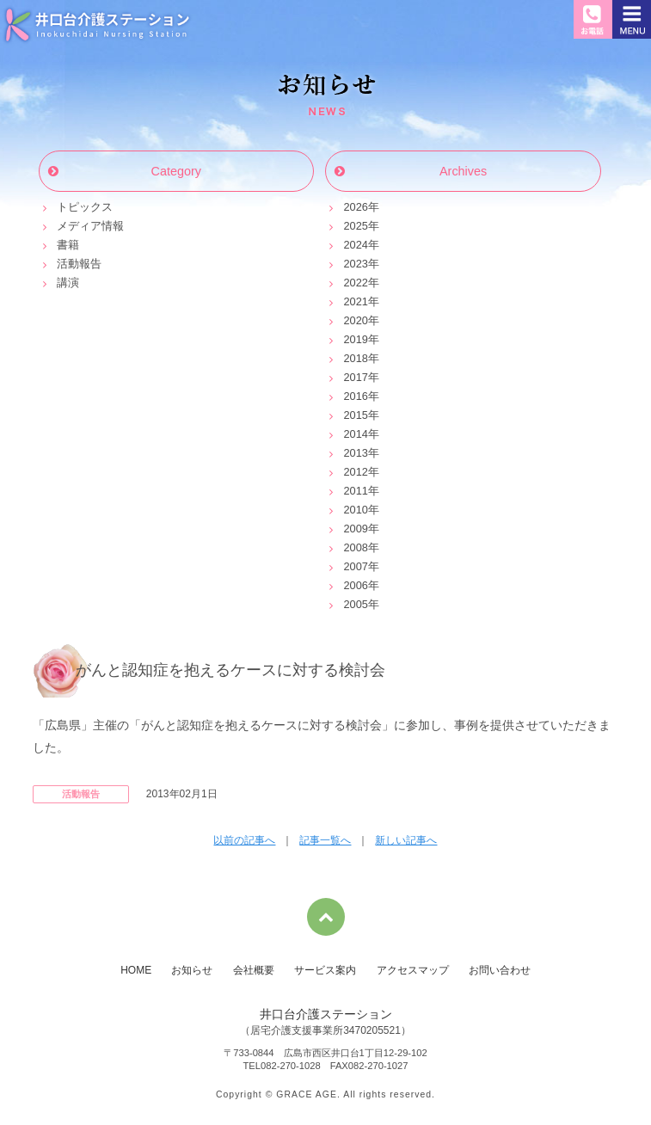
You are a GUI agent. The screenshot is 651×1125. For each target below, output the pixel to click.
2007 (355, 566)
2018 (355, 358)
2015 (355, 415)
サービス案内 (325, 970)
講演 (68, 282)
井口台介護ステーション (96, 23)
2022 (355, 282)
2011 (355, 490)
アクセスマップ (413, 970)
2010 (355, 509)
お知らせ (326, 94)
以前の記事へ (244, 840)
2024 (355, 244)
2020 (355, 320)
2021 (355, 301)
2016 (355, 396)
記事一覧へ (325, 840)
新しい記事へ (406, 840)
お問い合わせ (500, 970)
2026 (355, 206)
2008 (355, 547)
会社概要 (253, 970)
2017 (355, 377)
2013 (355, 452)
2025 (355, 225)
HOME (135, 970)
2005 (355, 604)
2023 (355, 263)
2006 (355, 585)
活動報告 (79, 263)
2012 (355, 471)
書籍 (68, 244)
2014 (355, 433)
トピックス (85, 206)
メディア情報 (90, 225)
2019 (355, 339)
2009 (355, 528)
